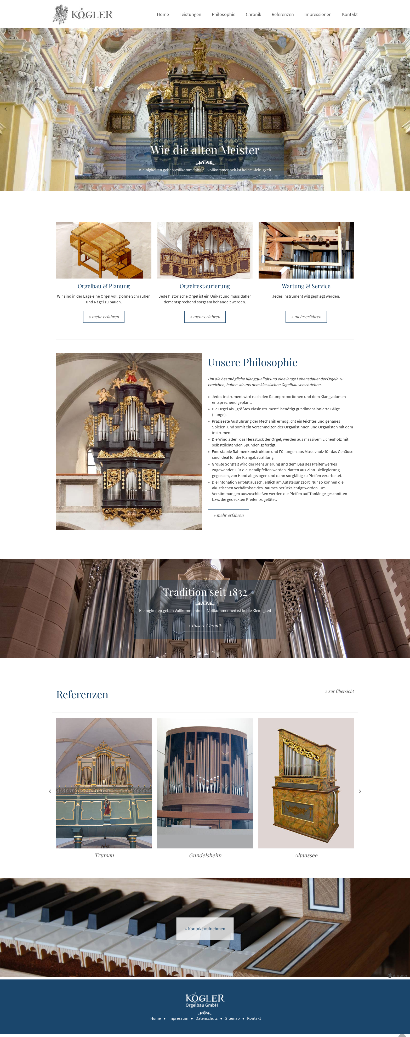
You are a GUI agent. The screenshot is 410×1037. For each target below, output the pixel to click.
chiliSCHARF (400, 978)
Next (404, 108)
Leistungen (190, 14)
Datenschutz (207, 1021)
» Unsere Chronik (205, 627)
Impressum (179, 1021)
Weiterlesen (104, 795)
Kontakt (350, 14)
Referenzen (283, 14)
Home (163, 14)
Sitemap (233, 1021)
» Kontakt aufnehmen (205, 931)
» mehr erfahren (104, 317)
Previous (5, 108)
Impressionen (318, 14)
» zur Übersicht (339, 693)
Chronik (253, 14)
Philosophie (223, 14)
